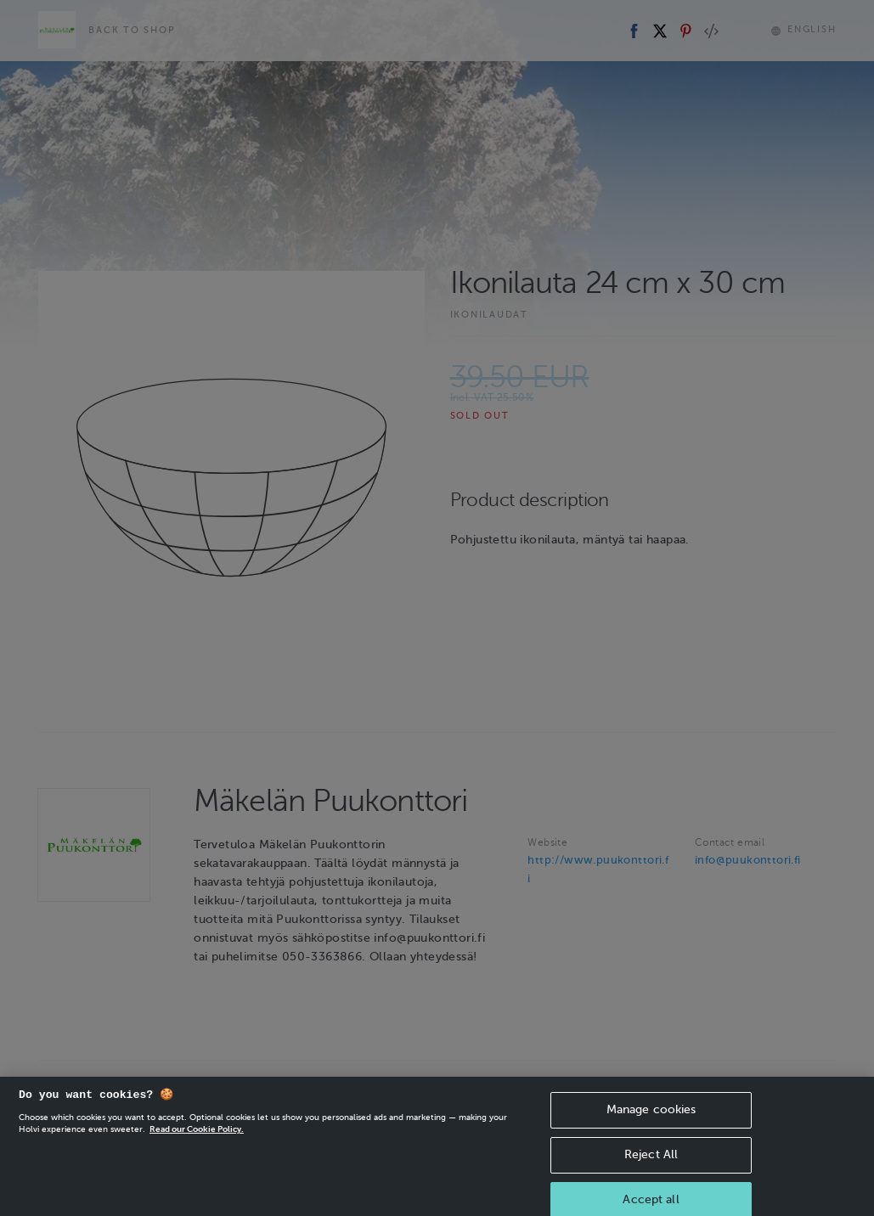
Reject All (651, 1169)
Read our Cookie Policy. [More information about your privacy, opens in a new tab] (196, 1144)
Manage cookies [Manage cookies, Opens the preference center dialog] (651, 1124)
